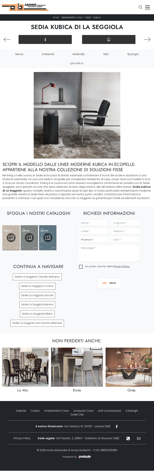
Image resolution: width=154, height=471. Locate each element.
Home (56, 17)
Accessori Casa (83, 411)
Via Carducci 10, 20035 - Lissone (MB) (72, 427)
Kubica (97, 17)
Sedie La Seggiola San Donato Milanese (37, 323)
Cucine (35, 411)
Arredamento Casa (72, 17)
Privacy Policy (122, 266)
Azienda (21, 411)
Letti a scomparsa (109, 411)
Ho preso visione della (107, 266)
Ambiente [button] (48, 54)
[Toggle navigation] (147, 7)
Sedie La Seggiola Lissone (37, 295)
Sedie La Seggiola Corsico (37, 286)
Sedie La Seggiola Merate (37, 305)
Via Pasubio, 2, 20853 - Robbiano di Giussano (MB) (78, 438)
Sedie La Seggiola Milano (37, 314)
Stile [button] (106, 54)
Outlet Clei (77, 415)
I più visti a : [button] (77, 64)
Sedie (88, 17)
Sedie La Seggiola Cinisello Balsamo (37, 277)
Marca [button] (19, 54)
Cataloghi (132, 411)
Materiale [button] (79, 54)
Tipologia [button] (133, 54)
